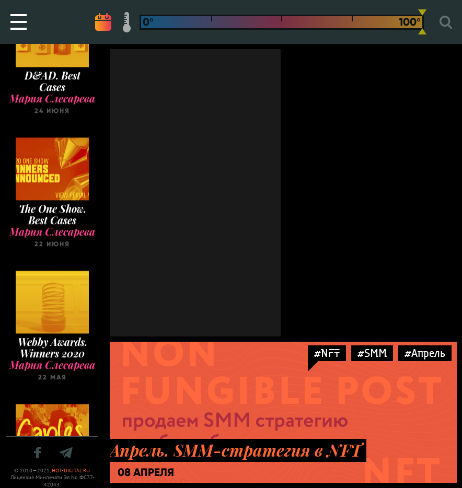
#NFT (327, 353)
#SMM (372, 353)
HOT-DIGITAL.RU (71, 470)
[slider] (422, 21)
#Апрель (425, 353)
